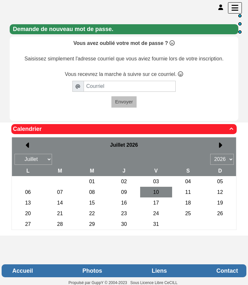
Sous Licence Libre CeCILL (154, 282)
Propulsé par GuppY (86, 282)
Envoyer (124, 101)
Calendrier (124, 129)
